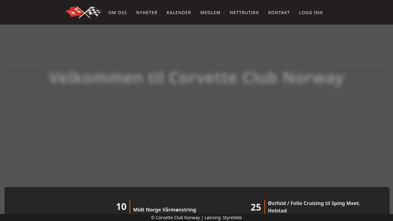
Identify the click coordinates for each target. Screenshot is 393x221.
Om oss (117, 12)
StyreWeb (232, 217)
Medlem (210, 12)
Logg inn (311, 12)
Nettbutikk (244, 12)
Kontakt (279, 12)
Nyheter (146, 12)
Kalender (179, 12)
